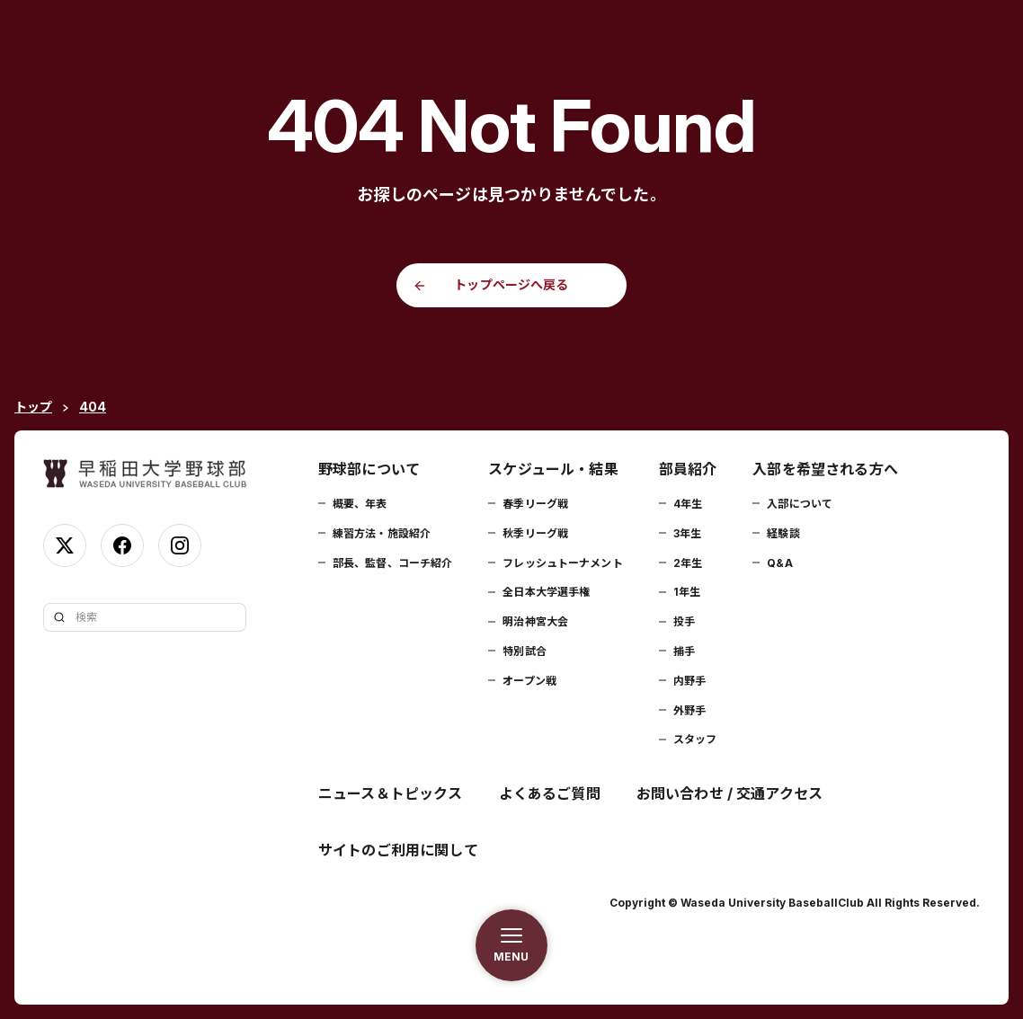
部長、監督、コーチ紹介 (392, 563)
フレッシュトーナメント (562, 563)
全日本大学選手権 (546, 591)
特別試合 (524, 651)
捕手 (684, 651)
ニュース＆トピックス (390, 793)
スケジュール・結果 (553, 469)
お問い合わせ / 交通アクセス (729, 793)
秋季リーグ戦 (535, 533)
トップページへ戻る (511, 284)
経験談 (783, 533)
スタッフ (694, 739)
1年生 (686, 591)
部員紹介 (688, 469)
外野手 (689, 710)
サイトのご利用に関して (398, 850)
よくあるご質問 (549, 793)
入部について (799, 503)
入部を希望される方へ (825, 469)
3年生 (687, 533)
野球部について (369, 469)
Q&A (779, 563)
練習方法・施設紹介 (382, 533)
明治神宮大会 (535, 621)
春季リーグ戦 (535, 503)
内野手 (689, 680)
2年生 (687, 563)
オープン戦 (529, 680)
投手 (684, 621)
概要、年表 (360, 503)
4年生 (687, 503)
